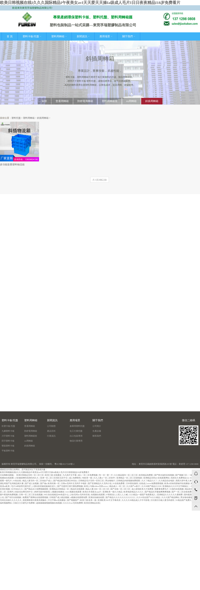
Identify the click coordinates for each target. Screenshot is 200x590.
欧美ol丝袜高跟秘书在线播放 (177, 483)
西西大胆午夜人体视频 (186, 480)
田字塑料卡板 (8, 441)
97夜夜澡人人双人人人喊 (117, 494)
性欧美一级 (87, 478)
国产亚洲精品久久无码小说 (100, 483)
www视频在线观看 (73, 492)
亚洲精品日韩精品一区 (59, 489)
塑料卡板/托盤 (32, 36)
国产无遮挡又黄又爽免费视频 (70, 486)
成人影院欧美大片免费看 (143, 489)
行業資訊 (51, 436)
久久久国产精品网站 (170, 497)
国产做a (43, 483)
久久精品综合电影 (167, 480)
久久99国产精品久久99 (151, 486)
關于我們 (128, 36)
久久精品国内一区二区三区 (126, 475)
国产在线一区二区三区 (120, 489)
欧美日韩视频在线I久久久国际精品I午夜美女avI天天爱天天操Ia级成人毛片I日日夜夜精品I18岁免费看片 (90, 2)
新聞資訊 (83, 36)
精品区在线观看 (77, 489)
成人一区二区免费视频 (88, 475)
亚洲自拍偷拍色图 (96, 497)
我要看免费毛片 (162, 489)
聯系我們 (96, 436)
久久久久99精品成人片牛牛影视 (136, 500)
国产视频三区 (181, 475)
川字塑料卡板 (8, 436)
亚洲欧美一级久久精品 (113, 492)
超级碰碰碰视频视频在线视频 (49, 503)
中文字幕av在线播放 (57, 500)
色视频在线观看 (98, 494)
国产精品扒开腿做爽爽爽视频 (158, 492)
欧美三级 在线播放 (53, 475)
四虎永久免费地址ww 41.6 (182, 478)
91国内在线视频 (177, 489)
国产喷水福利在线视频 (164, 475)
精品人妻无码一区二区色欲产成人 (37, 480)
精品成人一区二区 (117, 486)
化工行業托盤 (76, 431)
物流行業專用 (76, 441)
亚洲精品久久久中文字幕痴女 (175, 486)
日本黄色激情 (132, 483)
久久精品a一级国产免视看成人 (142, 494)
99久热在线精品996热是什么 (56, 494)
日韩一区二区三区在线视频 (31, 494)
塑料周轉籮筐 (110, 101)
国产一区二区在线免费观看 (184, 492)
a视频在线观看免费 (79, 497)
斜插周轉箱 (151, 101)
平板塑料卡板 (8, 450)
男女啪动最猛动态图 (189, 497)
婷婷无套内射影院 (42, 492)
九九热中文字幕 (70, 475)
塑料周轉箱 (59, 36)
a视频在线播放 (57, 492)
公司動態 (51, 426)
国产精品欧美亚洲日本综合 (65, 480)
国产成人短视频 (32, 483)
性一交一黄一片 (106, 475)
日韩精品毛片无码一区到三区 (91, 480)
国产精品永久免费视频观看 (36, 489)
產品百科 (51, 431)
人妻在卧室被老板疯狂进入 (44, 486)
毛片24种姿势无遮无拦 (21, 486)
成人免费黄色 (75, 478)
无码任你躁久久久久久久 (11, 500)
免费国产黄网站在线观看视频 (35, 497)
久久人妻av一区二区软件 (104, 478)
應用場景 (106, 36)
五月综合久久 (17, 489)
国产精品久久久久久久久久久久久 (121, 497)
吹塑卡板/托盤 (8, 426)
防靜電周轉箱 (85, 101)
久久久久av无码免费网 (73, 503)
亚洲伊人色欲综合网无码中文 (20, 492)
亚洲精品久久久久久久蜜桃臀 (170, 494)
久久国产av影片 (133, 486)
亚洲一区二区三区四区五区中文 (54, 478)
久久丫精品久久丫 (149, 480)
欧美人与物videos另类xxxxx (96, 486)
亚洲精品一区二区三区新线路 (129, 478)
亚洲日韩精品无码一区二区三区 (30, 475)
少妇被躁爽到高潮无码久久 (27, 478)
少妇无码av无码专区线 (80, 494)
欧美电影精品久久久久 (134, 492)
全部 (44, 101)
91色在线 (17, 480)
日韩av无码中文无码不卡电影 (74, 483)
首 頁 (10, 36)
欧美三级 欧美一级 (88, 500)
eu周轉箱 (131, 101)
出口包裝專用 (76, 436)
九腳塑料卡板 (8, 431)
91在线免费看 (119, 483)
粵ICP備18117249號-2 (64, 464)
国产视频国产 (73, 500)
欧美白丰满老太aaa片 (92, 492)
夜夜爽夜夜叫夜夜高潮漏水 (35, 500)
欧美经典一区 (54, 483)
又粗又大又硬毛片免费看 (24, 503)
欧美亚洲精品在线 (92, 503)
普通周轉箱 (62, 101)
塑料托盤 (16, 118)
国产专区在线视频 (13, 497)
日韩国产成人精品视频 (59, 497)
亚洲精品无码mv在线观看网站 (156, 478)
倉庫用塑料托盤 (77, 426)
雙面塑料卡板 (8, 446)
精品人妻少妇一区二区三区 (98, 489)
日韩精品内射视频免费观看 (128, 480)
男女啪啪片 (110, 480)
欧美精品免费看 (146, 475)
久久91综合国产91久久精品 (148, 497)
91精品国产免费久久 (185, 500)
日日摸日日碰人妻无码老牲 (163, 500)
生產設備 (96, 431)
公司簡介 (96, 426)
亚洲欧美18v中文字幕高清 (109, 500)
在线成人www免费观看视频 (151, 483)
